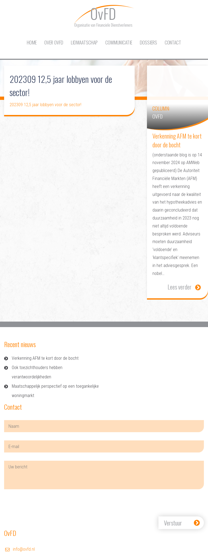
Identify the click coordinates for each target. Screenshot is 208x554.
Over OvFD (53, 42)
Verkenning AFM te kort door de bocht (45, 358)
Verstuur (173, 522)
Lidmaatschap (84, 42)
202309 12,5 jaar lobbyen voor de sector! (45, 104)
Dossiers (148, 42)
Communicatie (118, 42)
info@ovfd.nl (24, 549)
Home (32, 42)
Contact (173, 42)
